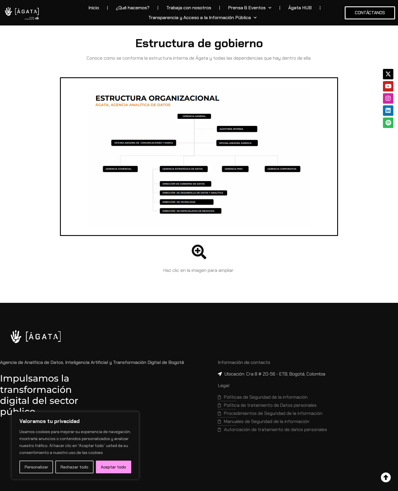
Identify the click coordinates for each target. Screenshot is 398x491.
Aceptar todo (113, 467)
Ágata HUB (300, 8)
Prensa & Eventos (249, 7)
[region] (75, 445)
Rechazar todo (74, 467)
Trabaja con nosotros (188, 8)
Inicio (93, 8)
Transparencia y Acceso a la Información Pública (202, 17)
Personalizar (36, 467)
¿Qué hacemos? (132, 8)
